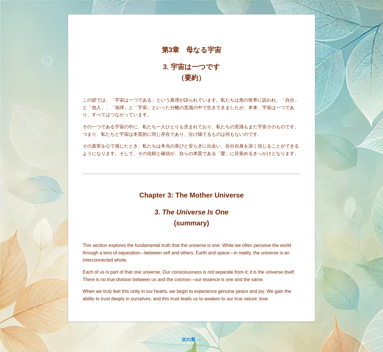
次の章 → (191, 339)
